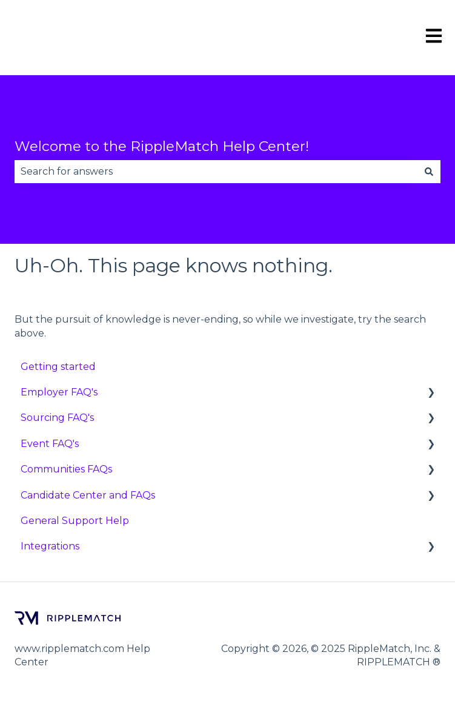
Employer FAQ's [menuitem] (59, 392)
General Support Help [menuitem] (75, 520)
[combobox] (216, 171)
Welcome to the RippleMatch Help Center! (162, 146)
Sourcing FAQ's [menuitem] (57, 417)
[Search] (428, 171)
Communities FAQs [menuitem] (66, 469)
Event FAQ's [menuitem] (50, 443)
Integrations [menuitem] (50, 546)
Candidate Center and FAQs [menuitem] (88, 495)
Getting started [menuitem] (58, 366)
